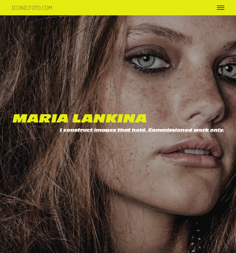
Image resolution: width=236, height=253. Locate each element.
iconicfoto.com (32, 7)
